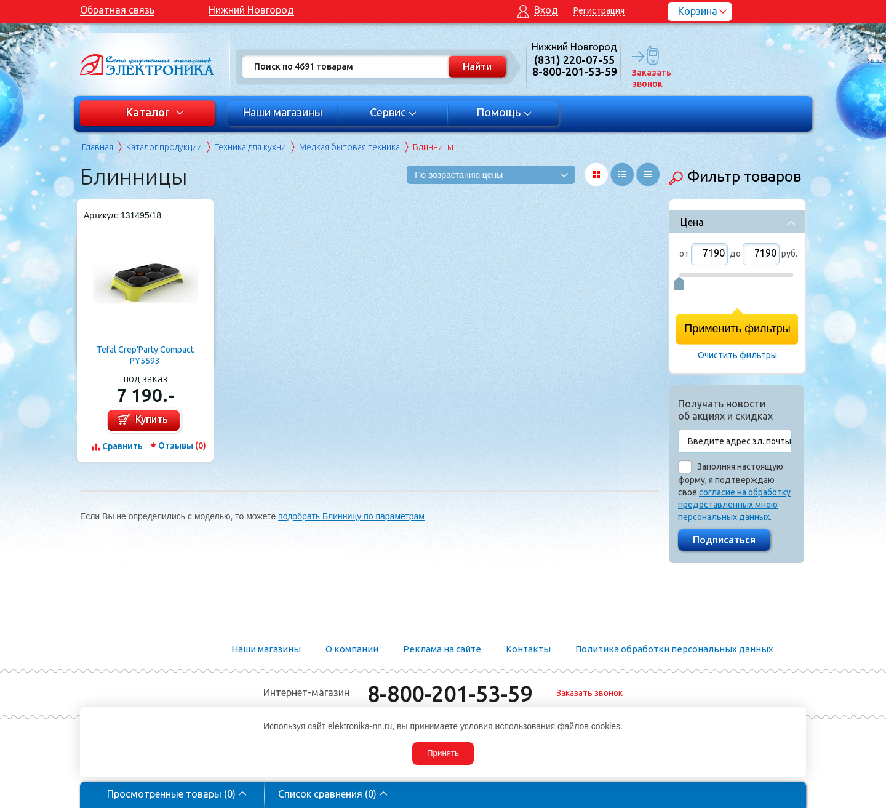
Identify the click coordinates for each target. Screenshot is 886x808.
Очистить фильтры (737, 355)
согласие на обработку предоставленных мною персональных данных (734, 504)
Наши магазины (282, 112)
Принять (443, 753)
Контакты (528, 649)
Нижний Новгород (251, 9)
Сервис (393, 112)
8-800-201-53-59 (449, 693)
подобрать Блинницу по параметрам (351, 516)
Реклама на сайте (442, 649)
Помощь (504, 112)
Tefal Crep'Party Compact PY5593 (145, 355)
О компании (351, 649)
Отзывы (182, 445)
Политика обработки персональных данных (674, 649)
